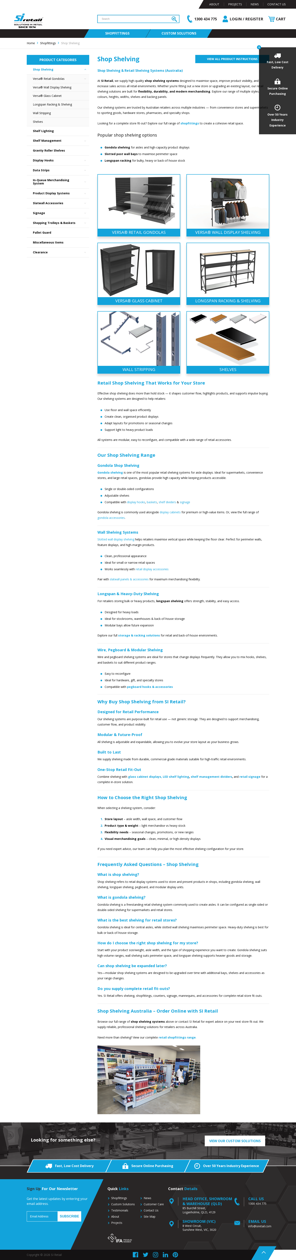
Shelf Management (61, 141)
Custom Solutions (123, 1204)
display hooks (136, 502)
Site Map (149, 1216)
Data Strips (61, 170)
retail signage (249, 777)
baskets (152, 502)
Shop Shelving (61, 69)
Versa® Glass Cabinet (47, 96)
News (255, 4)
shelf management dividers (211, 777)
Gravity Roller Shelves (49, 150)
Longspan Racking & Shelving (52, 104)
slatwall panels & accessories (129, 579)
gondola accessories (111, 518)
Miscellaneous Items (48, 242)
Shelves (38, 122)
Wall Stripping (42, 113)
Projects (235, 4)
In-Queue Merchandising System (61, 182)
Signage (61, 213)
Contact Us (276, 4)
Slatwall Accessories (61, 203)
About (214, 4)
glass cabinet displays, (145, 777)
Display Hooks (61, 160)
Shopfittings (119, 1198)
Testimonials (119, 1210)
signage (184, 502)
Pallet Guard (42, 232)
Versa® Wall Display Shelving (52, 87)
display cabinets (170, 512)
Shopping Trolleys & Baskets (61, 223)
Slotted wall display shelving (115, 539)
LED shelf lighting (176, 777)
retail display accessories (152, 569)
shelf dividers (167, 502)
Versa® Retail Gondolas (61, 79)
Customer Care (154, 1204)
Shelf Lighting (43, 131)
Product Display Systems (61, 193)
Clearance (61, 252)
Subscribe (69, 1216)
